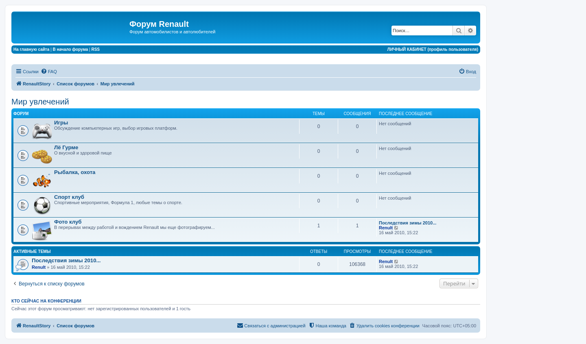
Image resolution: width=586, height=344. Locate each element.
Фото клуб (67, 222)
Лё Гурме (66, 147)
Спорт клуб (69, 197)
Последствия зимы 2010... (407, 222)
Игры (61, 123)
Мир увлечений (40, 101)
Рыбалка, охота (74, 172)
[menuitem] (49, 71)
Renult (386, 227)
